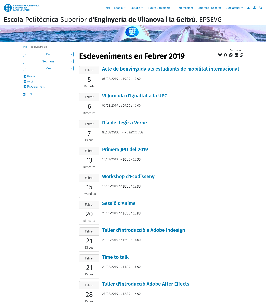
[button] (125, 8)
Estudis (135, 8)
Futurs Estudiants (159, 8)
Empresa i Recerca (210, 8)
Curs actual (233, 8)
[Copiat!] (241, 55)
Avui (30, 81)
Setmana (48, 61)
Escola (118, 8)
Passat (31, 76)
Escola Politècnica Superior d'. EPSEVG (113, 20)
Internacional (186, 8)
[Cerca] (260, 7)
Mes (48, 68)
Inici (107, 8)
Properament (36, 86)
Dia (48, 54)
